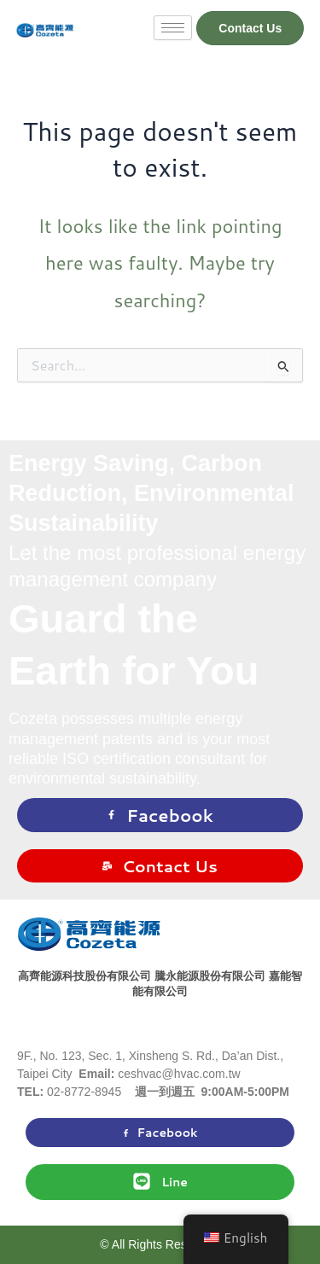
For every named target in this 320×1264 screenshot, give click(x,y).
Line (160, 1181)
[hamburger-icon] (173, 27)
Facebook (160, 815)
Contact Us (160, 865)
